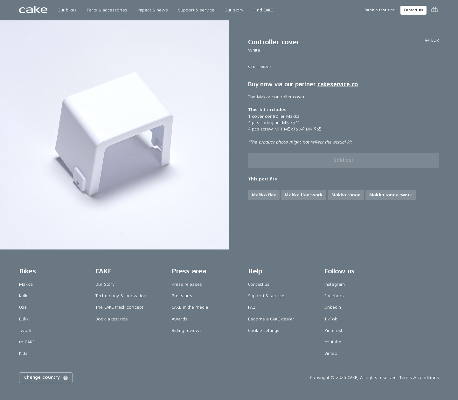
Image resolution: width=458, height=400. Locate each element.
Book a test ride (379, 10)
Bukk (24, 319)
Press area (183, 295)
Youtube (332, 342)
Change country (46, 378)
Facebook (334, 295)
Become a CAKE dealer (271, 319)
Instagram (334, 284)
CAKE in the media (190, 307)
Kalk (23, 295)
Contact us (413, 10)
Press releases (187, 284)
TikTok (330, 319)
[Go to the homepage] (33, 10)
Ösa (23, 307)
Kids (23, 353)
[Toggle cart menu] (434, 10)
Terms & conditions (419, 377)
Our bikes (67, 10)
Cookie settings (263, 330)
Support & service (196, 10)
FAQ (251, 307)
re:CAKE (27, 342)
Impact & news (152, 10)
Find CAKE (263, 10)
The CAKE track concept (119, 307)
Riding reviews (187, 330)
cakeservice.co (337, 84)
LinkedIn (332, 307)
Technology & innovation (120, 295)
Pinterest (333, 330)
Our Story (104, 284)
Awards (179, 319)
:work (25, 330)
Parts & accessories (107, 10)
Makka (26, 284)
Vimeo (330, 353)
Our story (234, 10)
